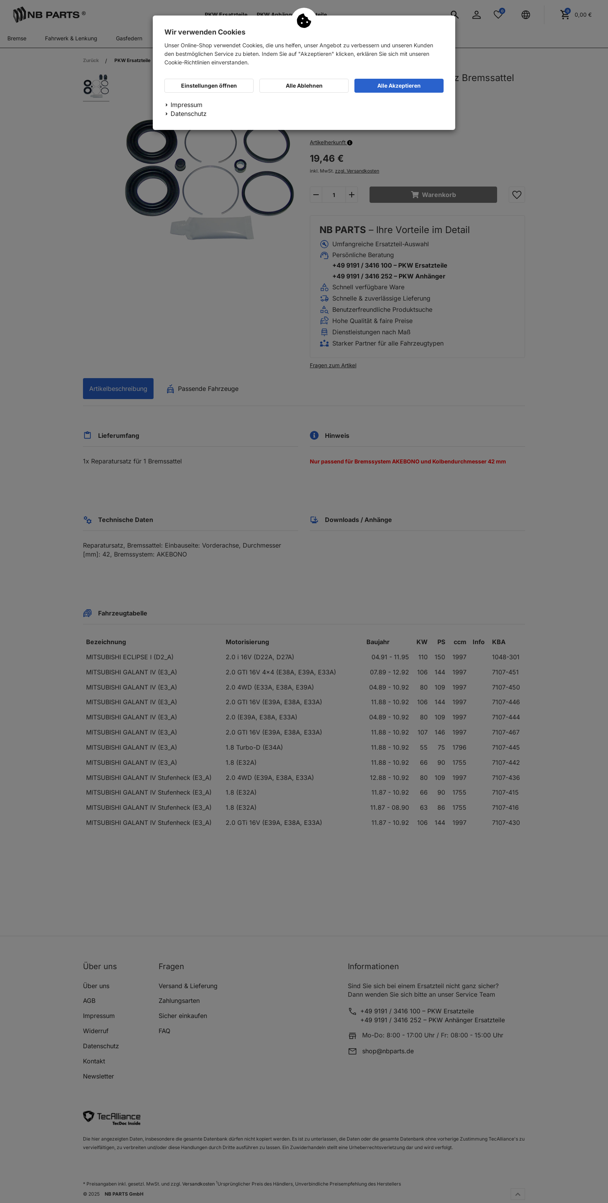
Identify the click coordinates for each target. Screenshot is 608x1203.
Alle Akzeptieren (399, 85)
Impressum (186, 105)
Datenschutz (189, 114)
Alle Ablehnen (304, 85)
